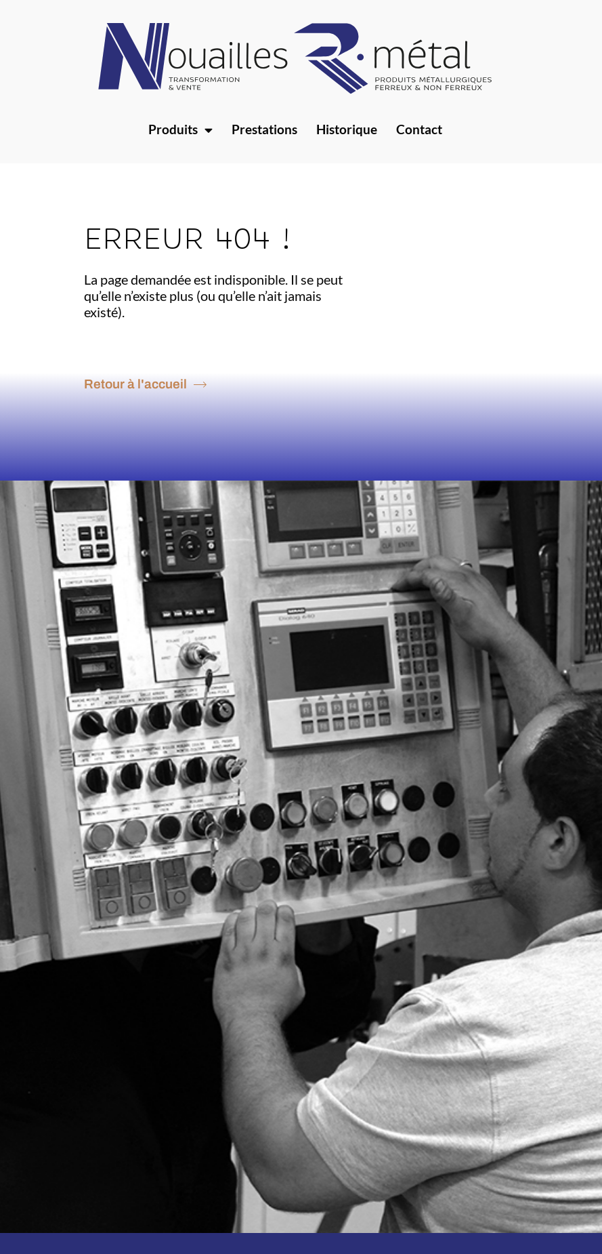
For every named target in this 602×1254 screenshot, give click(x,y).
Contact (419, 129)
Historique (346, 129)
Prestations (264, 129)
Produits (180, 130)
